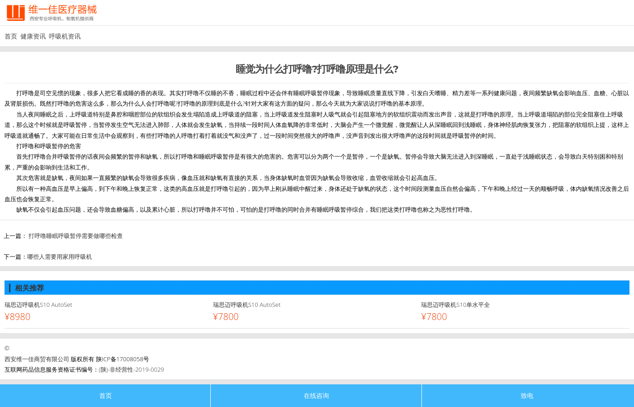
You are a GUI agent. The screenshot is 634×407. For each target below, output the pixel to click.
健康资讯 (33, 36)
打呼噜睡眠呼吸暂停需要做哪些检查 (76, 236)
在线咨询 (316, 395)
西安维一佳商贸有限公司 (37, 359)
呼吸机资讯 (65, 36)
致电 (527, 395)
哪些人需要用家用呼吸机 (59, 256)
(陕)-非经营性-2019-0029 (131, 369)
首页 (11, 36)
